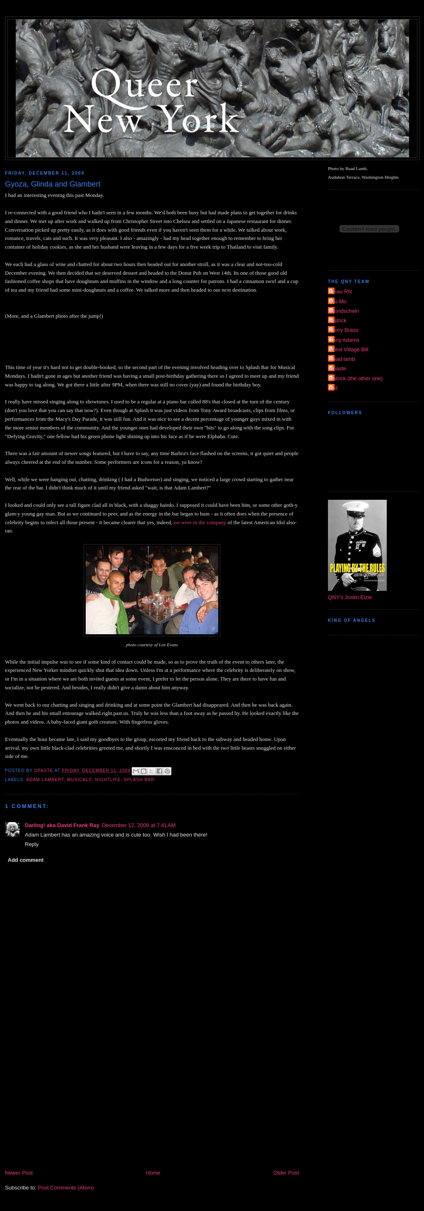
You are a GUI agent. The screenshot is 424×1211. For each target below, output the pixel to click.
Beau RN (341, 291)
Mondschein (344, 311)
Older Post (286, 1173)
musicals (79, 779)
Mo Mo (338, 301)
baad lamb (342, 359)
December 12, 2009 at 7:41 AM (139, 825)
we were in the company (199, 522)
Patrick (338, 320)
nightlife (107, 779)
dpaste (338, 368)
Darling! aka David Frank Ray (62, 825)
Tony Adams (344, 340)
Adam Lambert (45, 779)
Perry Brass (344, 330)
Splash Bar (139, 779)
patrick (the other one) (356, 378)
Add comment (26, 860)
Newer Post (19, 1173)
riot (333, 388)
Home (153, 1173)
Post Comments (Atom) (66, 1188)
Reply (32, 844)
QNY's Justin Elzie (350, 597)
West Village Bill (349, 349)
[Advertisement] (152, 1106)
